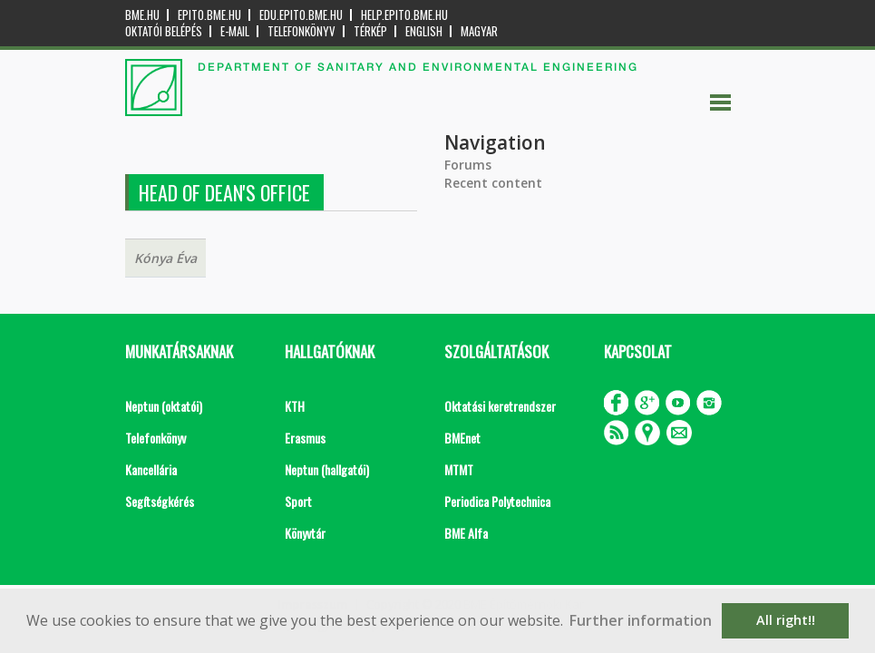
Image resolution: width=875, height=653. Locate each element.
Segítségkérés (159, 501)
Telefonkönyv (301, 31)
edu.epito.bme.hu (301, 15)
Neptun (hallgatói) (327, 469)
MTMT (458, 469)
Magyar (479, 31)
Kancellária (151, 469)
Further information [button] (640, 620)
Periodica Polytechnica (497, 501)
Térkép (370, 31)
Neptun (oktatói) (163, 405)
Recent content (493, 182)
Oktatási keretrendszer (500, 405)
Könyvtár (305, 532)
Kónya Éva (165, 258)
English (423, 31)
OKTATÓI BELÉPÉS (163, 31)
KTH (295, 405)
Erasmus (305, 437)
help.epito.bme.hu (404, 15)
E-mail (234, 31)
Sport (298, 501)
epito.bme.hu (209, 15)
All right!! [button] (785, 620)
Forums (467, 164)
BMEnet (462, 437)
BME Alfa (466, 532)
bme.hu (142, 15)
